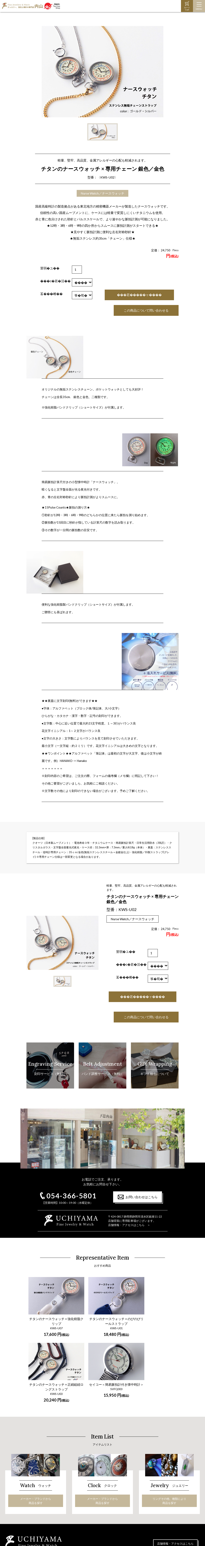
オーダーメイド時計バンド (26, 1499)
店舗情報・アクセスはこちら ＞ (129, 1225)
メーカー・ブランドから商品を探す (35, 1423)
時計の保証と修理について (26, 1494)
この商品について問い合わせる (146, 310)
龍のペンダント (85, 1509)
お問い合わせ (146, 1503)
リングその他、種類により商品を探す (169, 1423)
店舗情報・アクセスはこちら (175, 1467)
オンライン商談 (148, 1498)
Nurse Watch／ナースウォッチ (102, 193)
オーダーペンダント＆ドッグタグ (96, 1504)
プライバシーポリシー (152, 1513)
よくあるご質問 (148, 1493)
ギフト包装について (151, 1483)
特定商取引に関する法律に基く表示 (160, 1508)
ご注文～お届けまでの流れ (155, 1488)
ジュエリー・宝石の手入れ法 (93, 1499)
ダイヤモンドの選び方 (89, 1494)
